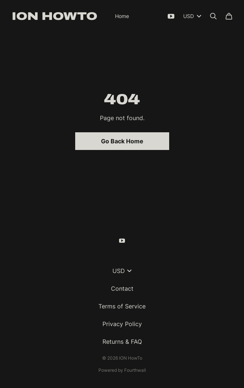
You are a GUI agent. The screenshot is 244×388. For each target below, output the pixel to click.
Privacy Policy (122, 324)
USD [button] (122, 271)
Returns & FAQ (122, 341)
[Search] (213, 16)
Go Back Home (122, 141)
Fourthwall (135, 370)
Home (122, 16)
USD (192, 16)
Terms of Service (122, 306)
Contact (122, 288)
